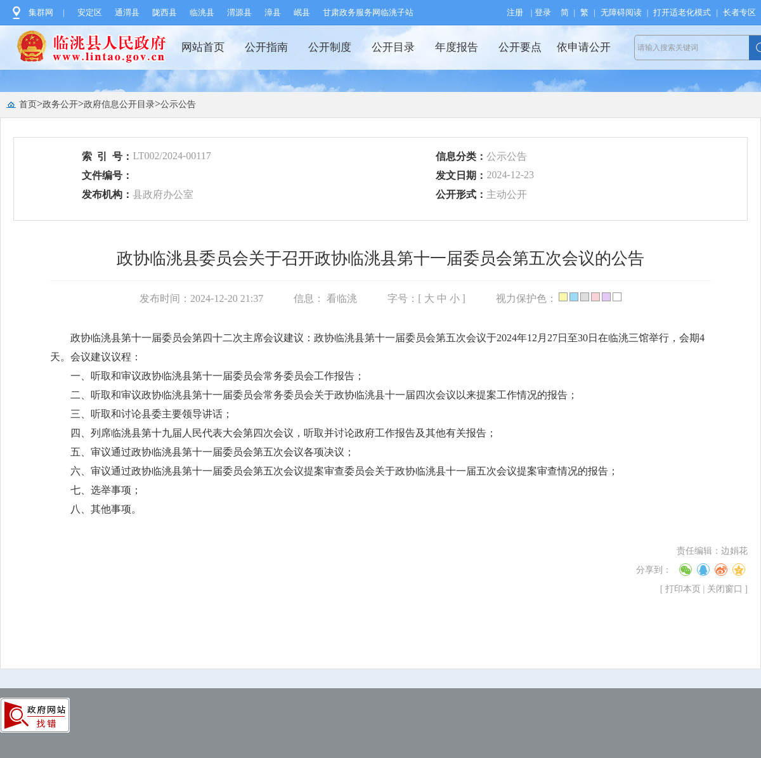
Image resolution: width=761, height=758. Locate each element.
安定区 (89, 12)
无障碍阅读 (621, 12)
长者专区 (739, 12)
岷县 (302, 12)
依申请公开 (584, 47)
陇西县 (164, 12)
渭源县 (239, 12)
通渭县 (127, 12)
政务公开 (60, 104)
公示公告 (178, 104)
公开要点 (520, 47)
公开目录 (393, 47)
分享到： (654, 570)
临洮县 (202, 12)
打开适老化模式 (682, 12)
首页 (28, 104)
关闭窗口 (725, 589)
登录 (543, 12)
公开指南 (266, 47)
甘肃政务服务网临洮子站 (368, 12)
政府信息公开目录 (119, 104)
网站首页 (202, 47)
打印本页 (683, 589)
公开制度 (329, 47)
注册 (515, 12)
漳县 (272, 12)
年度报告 (456, 47)
